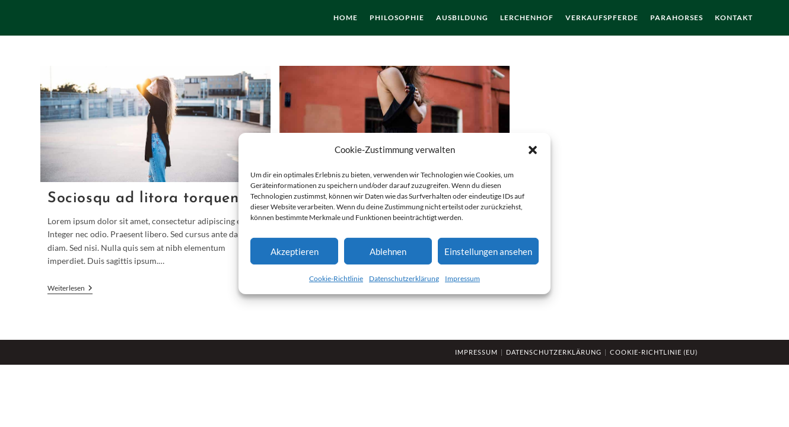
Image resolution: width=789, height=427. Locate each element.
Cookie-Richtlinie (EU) (654, 352)
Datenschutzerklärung (404, 278)
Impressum (462, 278)
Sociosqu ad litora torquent (145, 198)
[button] (533, 149)
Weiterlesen (70, 289)
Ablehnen (388, 251)
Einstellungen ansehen (488, 251)
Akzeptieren (295, 251)
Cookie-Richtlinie (336, 278)
